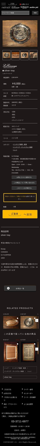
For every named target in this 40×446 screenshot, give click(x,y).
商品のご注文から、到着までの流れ (15, 196)
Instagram (8, 437)
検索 (35, 13)
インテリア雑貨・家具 (20, 144)
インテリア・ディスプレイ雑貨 (22, 147)
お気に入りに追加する (24, 177)
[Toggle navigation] (4, 4)
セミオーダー (28, 393)
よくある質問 (28, 404)
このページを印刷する (24, 188)
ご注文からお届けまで (10, 398)
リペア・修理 (28, 389)
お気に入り (24, 4)
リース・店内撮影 (30, 397)
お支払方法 (7, 393)
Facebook (17, 437)
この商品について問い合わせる (24, 183)
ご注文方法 (7, 389)
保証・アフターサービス (10, 405)
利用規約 (14, 438)
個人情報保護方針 (24, 438)
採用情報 (32, 437)
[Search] (15, 13)
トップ (6, 368)
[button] (36, 320)
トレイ (15, 150)
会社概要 (25, 437)
